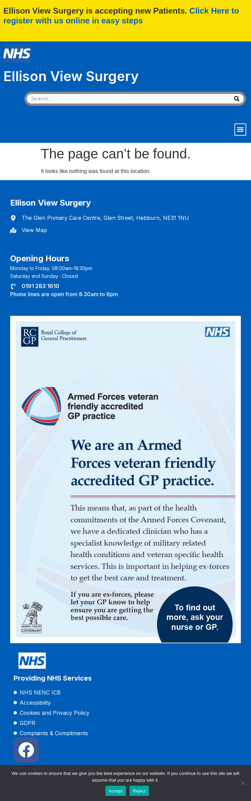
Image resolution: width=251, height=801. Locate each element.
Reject (139, 791)
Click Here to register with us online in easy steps (121, 15)
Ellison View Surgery (71, 76)
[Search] (237, 98)
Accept (116, 791)
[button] (240, 129)
